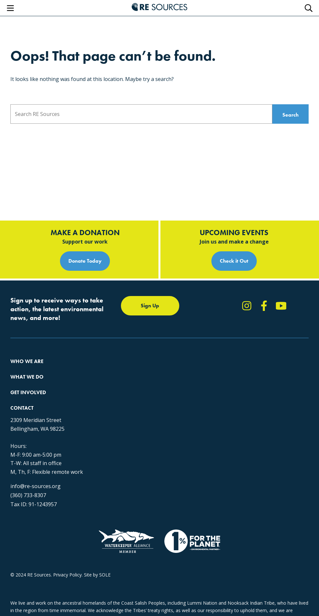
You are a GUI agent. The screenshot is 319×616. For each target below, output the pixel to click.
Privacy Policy (67, 575)
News (205, 345)
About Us (20, 322)
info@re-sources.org (35, 470)
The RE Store (107, 368)
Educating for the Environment (125, 345)
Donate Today (84, 213)
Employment (23, 357)
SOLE (105, 575)
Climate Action (108, 333)
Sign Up (150, 257)
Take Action (211, 322)
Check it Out (234, 213)
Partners (19, 368)
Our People (22, 345)
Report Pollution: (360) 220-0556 (233, 333)
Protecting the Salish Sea (119, 322)
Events (206, 357)
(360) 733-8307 (28, 479)
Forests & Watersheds (116, 357)
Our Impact (22, 333)
